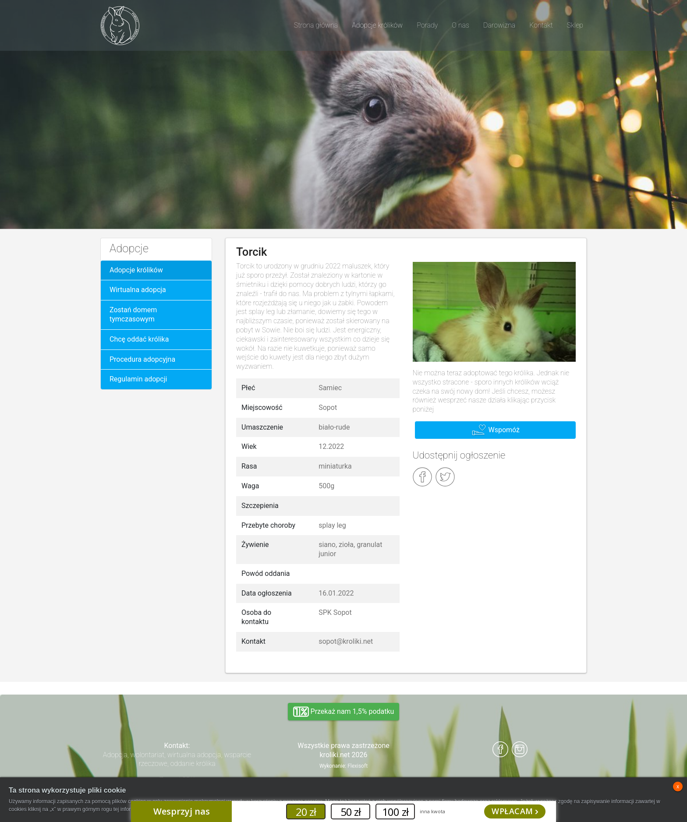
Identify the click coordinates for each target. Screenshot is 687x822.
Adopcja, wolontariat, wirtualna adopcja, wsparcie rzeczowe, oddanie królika (177, 759)
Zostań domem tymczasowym (133, 314)
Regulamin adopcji (138, 379)
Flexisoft (357, 766)
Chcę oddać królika (139, 339)
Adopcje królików (136, 270)
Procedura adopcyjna (142, 359)
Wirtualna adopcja (138, 290)
